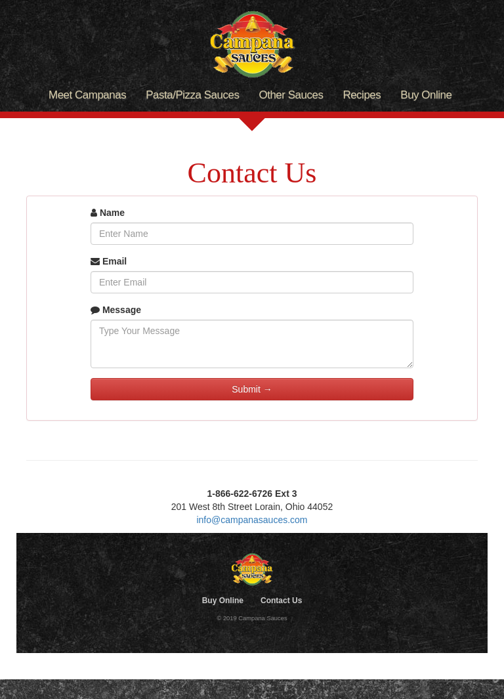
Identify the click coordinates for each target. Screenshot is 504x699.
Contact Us (281, 600)
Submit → (252, 389)
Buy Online (426, 95)
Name (108, 212)
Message (116, 310)
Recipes (362, 95)
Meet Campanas (87, 95)
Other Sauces (291, 95)
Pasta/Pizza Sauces (192, 95)
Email (109, 261)
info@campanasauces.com (251, 520)
